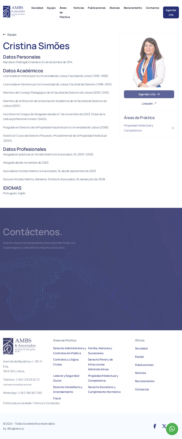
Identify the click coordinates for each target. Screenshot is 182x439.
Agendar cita (171, 12)
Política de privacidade (17, 403)
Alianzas (114, 8)
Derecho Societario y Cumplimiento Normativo (104, 389)
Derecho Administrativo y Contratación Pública (69, 350)
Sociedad (37, 8)
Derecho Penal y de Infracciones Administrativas (100, 364)
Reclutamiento (133, 8)
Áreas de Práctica (65, 12)
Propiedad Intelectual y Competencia (103, 378)
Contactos (152, 8)
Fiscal (57, 398)
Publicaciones (97, 8)
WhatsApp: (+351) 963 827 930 (22, 393)
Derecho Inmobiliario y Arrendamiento (67, 389)
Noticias (79, 8)
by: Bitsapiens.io (13, 429)
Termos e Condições (46, 403)
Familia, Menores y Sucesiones (100, 350)
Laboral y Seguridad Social (66, 378)
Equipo (51, 8)
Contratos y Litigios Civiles (65, 361)
